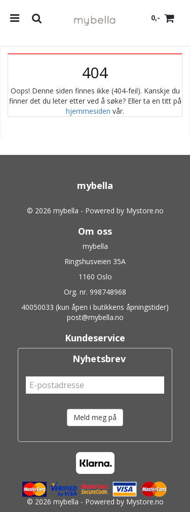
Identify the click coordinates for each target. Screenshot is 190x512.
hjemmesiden (88, 111)
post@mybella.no (95, 317)
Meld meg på (95, 417)
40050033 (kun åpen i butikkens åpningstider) (95, 307)
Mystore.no (145, 210)
